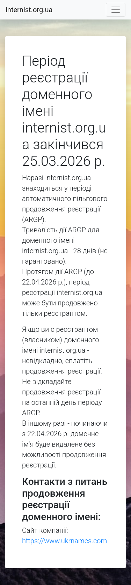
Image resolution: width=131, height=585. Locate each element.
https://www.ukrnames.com (64, 541)
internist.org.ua (29, 10)
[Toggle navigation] (115, 10)
